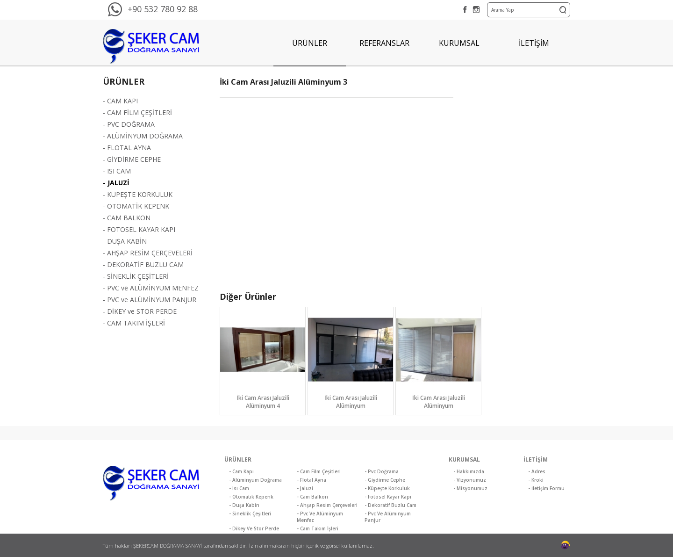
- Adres (536, 471)
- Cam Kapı (241, 471)
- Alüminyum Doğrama (255, 480)
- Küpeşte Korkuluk (387, 488)
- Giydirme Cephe (385, 480)
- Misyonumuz (470, 488)
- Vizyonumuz (469, 480)
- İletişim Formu (546, 488)
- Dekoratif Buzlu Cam (390, 505)
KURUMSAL (459, 43)
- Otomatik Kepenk (251, 496)
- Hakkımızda (468, 471)
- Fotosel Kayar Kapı (388, 496)
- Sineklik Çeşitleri (250, 513)
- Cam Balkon (312, 496)
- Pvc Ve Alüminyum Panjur (388, 516)
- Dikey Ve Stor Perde (254, 528)
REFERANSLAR (384, 43)
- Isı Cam (239, 488)
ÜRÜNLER (309, 43)
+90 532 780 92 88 (163, 8)
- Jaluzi (305, 488)
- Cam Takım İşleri (317, 528)
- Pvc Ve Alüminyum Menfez (320, 516)
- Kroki (536, 480)
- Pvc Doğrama (382, 471)
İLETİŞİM (534, 43)
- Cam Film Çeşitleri (319, 471)
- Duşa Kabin (244, 505)
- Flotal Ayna (311, 480)
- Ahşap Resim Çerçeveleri (327, 505)
